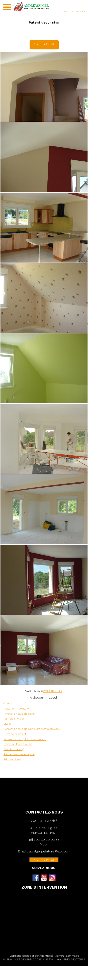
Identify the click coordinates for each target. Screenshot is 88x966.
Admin (59, 955)
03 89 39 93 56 (48, 839)
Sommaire (72, 955)
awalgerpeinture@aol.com (49, 851)
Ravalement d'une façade (19, 754)
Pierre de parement (15, 734)
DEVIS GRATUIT (44, 44)
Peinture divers (12, 759)
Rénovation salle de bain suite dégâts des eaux (32, 729)
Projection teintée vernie (18, 744)
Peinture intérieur (14, 718)
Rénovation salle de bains (19, 713)
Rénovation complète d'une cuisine (25, 739)
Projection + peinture (16, 708)
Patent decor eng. (14, 749)
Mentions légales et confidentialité (31, 955)
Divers (7, 723)
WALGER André (52, 691)
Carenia (8, 703)
